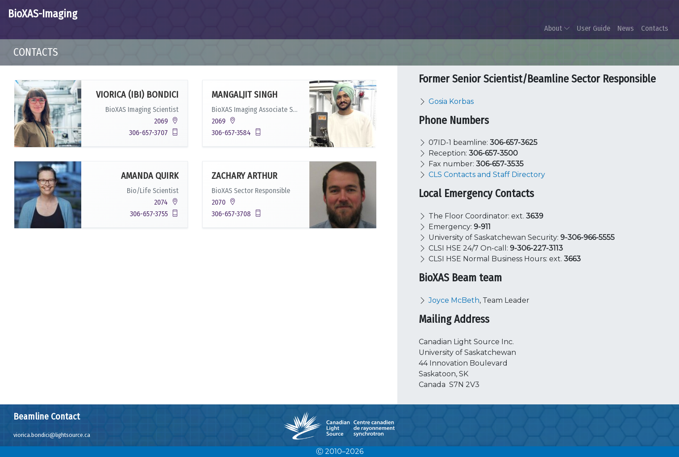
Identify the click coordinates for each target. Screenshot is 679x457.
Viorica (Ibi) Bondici (137, 94)
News (625, 28)
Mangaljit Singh (245, 94)
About (557, 28)
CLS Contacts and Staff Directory (487, 174)
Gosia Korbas (451, 101)
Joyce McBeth (454, 300)
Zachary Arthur (244, 175)
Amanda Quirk (150, 175)
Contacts (654, 28)
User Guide (593, 28)
